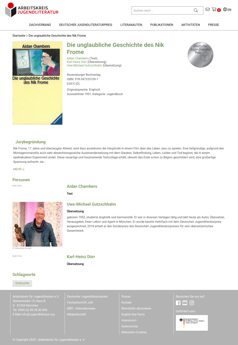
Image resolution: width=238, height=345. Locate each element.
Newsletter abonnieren (136, 308)
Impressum (128, 320)
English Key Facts (133, 314)
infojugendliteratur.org (38, 314)
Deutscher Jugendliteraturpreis (87, 296)
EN (227, 10)
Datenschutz (129, 326)
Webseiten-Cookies (134, 332)
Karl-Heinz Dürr (77, 62)
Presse (126, 296)
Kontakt (126, 302)
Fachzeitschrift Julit (80, 302)
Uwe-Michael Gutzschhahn (84, 65)
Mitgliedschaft (76, 314)
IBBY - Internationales (81, 308)
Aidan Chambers (78, 58)
